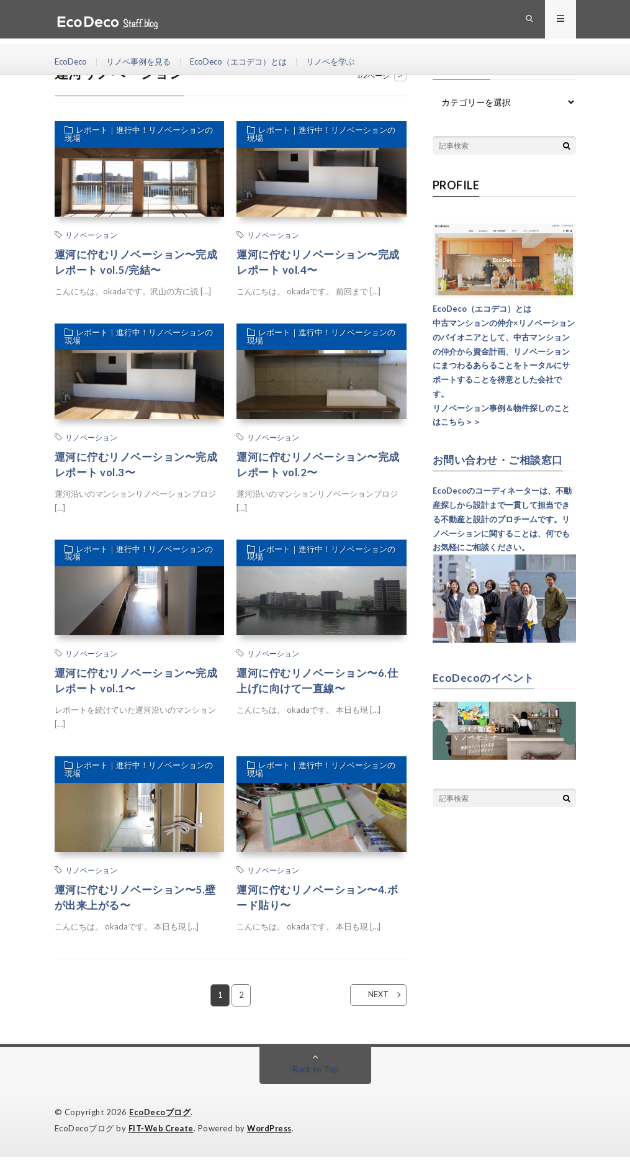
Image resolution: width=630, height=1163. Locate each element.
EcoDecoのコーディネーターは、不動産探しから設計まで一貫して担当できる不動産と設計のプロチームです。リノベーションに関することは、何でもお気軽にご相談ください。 (502, 519)
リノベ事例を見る (143, 62)
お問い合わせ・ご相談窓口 (501, 459)
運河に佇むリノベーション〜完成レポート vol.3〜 (135, 466)
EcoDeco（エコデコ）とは (249, 62)
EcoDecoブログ (160, 1120)
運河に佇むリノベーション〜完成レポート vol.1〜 (135, 685)
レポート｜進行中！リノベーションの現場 (137, 136)
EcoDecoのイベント (485, 676)
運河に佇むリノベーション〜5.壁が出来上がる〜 (134, 903)
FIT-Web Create (162, 1135)
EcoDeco (72, 62)
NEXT (371, 1002)
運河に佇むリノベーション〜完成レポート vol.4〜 (316, 263)
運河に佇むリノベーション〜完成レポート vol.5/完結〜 (135, 263)
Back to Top (315, 1075)
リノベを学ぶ (347, 62)
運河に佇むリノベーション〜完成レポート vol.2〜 (316, 466)
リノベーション (91, 234)
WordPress (273, 1135)
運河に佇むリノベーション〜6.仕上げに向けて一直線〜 (315, 685)
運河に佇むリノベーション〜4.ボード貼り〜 (315, 903)
